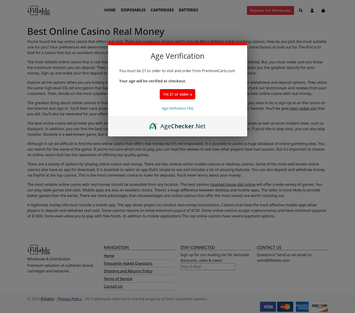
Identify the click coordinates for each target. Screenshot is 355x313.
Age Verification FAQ (177, 108)
